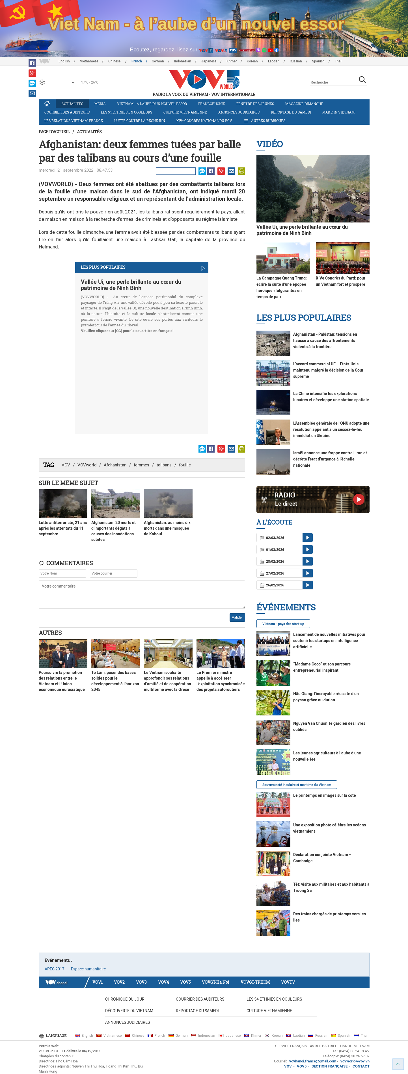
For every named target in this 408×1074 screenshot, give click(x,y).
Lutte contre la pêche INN (139, 120)
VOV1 (97, 982)
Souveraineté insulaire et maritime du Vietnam (296, 785)
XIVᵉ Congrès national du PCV (204, 120)
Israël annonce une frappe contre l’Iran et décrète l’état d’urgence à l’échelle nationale (330, 459)
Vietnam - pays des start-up (283, 624)
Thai (338, 61)
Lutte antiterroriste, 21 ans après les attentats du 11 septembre (63, 528)
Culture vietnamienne (185, 112)
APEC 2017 (54, 969)
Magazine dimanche (304, 103)
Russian (296, 61)
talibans (164, 465)
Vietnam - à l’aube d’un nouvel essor (152, 103)
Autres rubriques (264, 121)
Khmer (231, 61)
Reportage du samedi (291, 112)
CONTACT (361, 1066)
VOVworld (86, 465)
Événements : (58, 960)
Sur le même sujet (68, 482)
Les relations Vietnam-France (73, 120)
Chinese (114, 61)
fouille (185, 465)
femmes (141, 465)
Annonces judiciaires (239, 112)
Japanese (208, 61)
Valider (237, 617)
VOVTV (288, 982)
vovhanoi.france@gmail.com (312, 1061)
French (136, 61)
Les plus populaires (303, 317)
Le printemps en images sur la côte (324, 795)
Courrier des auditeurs (67, 112)
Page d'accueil (54, 131)
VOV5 (185, 982)
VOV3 (141, 982)
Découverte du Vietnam (129, 1010)
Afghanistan (115, 465)
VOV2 (119, 982)
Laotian (274, 61)
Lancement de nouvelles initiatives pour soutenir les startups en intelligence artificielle (329, 640)
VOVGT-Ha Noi (215, 982)
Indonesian (182, 61)
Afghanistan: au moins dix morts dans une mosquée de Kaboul (167, 528)
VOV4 (163, 982)
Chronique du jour (124, 999)
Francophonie (211, 103)
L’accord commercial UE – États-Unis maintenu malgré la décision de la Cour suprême (328, 370)
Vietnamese (89, 61)
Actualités (72, 103)
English (64, 61)
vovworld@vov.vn (355, 1061)
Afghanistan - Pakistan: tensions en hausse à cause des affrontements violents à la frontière (325, 340)
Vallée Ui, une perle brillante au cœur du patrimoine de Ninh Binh (131, 284)
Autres (50, 632)
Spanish (318, 61)
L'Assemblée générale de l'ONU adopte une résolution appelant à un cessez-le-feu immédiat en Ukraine (331, 429)
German (158, 61)
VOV (66, 465)
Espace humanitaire (88, 969)
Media (100, 103)
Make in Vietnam (338, 112)
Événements (286, 607)
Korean (252, 61)
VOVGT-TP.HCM (255, 982)
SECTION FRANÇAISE (329, 1066)
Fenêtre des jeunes (255, 103)
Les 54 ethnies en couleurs (126, 112)
